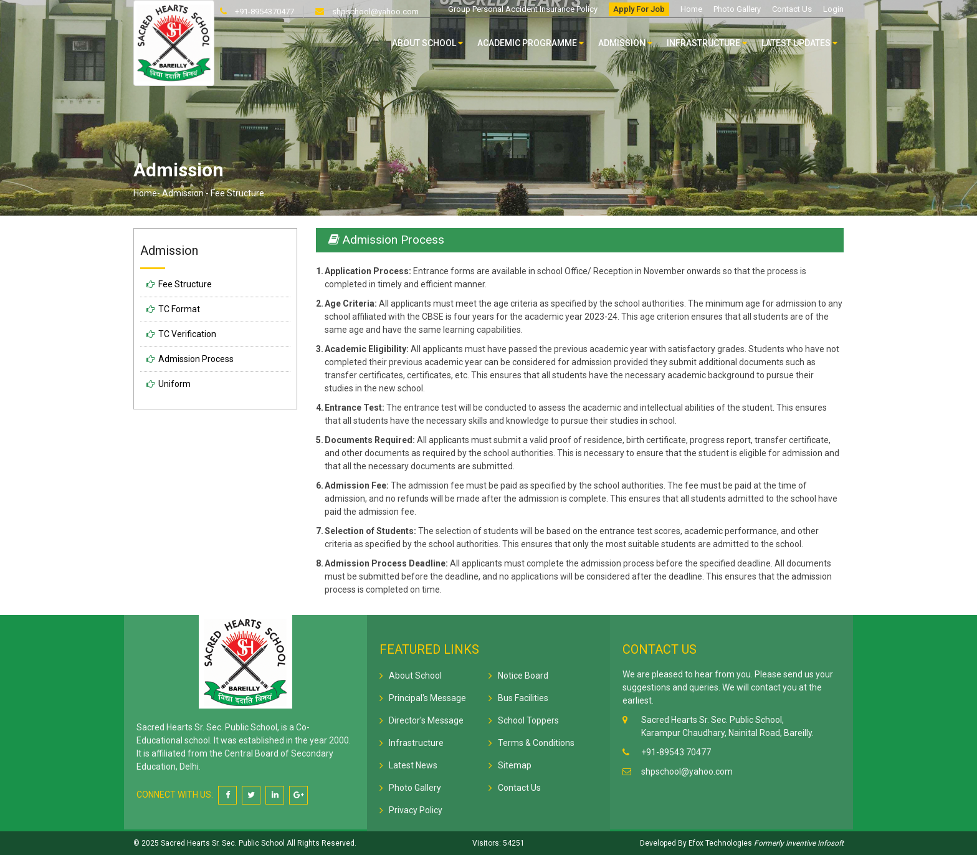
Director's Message (426, 720)
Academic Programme (530, 43)
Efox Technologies (719, 843)
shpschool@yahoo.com (374, 11)
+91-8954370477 (263, 11)
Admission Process (196, 359)
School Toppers (528, 720)
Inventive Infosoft (815, 843)
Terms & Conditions (536, 743)
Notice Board (523, 676)
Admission (625, 43)
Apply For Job (639, 9)
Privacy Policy (415, 810)
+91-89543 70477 (676, 752)
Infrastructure (707, 43)
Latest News (413, 765)
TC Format (179, 309)
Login (833, 9)
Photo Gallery (737, 9)
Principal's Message (427, 698)
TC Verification (187, 334)
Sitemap (514, 765)
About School (427, 43)
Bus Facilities (523, 698)
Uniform (174, 384)
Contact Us (792, 9)
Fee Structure (185, 284)
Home (691, 9)
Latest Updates (799, 43)
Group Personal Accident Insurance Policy (523, 9)
